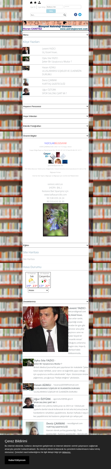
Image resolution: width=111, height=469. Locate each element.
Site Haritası (29, 259)
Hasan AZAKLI (49, 67)
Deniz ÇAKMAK (49, 80)
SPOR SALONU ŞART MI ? (54, 93)
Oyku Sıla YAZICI (50, 58)
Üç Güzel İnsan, (49, 52)
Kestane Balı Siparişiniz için (55, 191)
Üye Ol (33, 7)
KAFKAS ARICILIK (55, 184)
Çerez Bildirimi (16, 441)
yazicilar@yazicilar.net (55, 165)
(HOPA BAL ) (55, 187)
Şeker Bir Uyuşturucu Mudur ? (57, 61)
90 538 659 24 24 (55, 198)
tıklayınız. (66, 452)
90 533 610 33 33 (55, 201)
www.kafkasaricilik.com (55, 194)
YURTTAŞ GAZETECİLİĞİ (53, 83)
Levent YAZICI (49, 48)
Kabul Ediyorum (17, 460)
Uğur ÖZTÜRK (49, 89)
